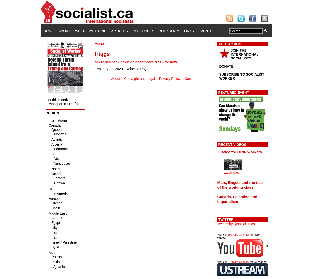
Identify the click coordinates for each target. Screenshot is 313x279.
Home (49, 31)
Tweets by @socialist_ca (236, 224)
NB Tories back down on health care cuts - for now (136, 62)
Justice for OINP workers (239, 152)
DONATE (226, 66)
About (64, 31)
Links (189, 31)
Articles (119, 31)
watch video (231, 172)
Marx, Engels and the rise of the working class (240, 184)
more (264, 208)
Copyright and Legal (139, 79)
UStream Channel (238, 261)
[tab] (242, 152)
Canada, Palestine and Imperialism (237, 199)
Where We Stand (91, 31)
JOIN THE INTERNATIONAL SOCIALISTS (244, 54)
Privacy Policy (169, 79)
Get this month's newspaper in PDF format (65, 102)
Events (205, 31)
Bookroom (169, 31)
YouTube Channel (238, 234)
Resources (143, 31)
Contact (190, 79)
